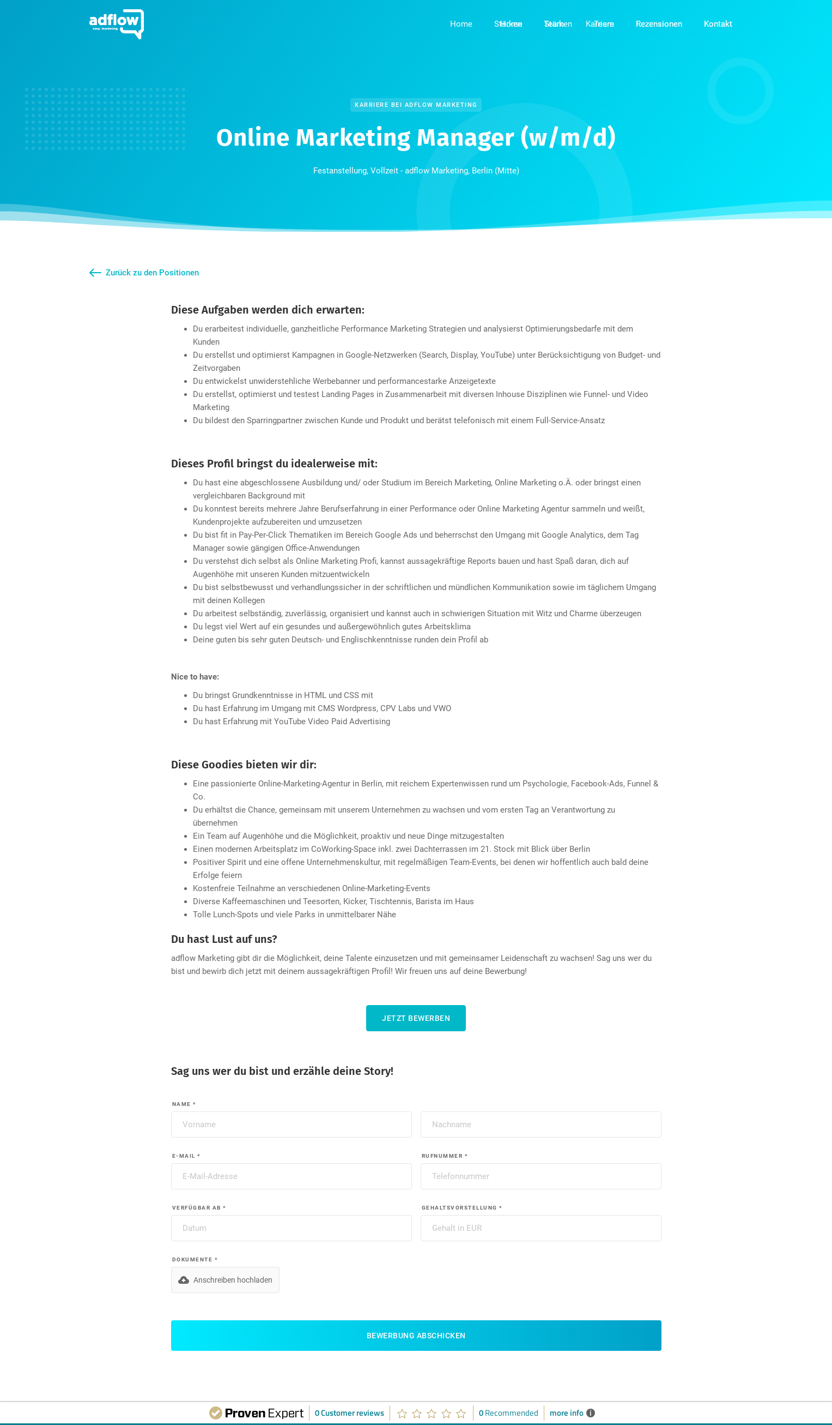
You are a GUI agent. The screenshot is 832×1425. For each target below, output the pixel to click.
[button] (225, 1280)
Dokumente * (195, 1259)
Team (554, 24)
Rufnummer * (445, 1156)
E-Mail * (186, 1156)
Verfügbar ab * (199, 1208)
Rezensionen (659, 24)
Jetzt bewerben (416, 1018)
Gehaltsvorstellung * (462, 1208)
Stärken (508, 24)
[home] (116, 24)
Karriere (600, 24)
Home (461, 24)
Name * (184, 1104)
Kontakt (718, 24)
